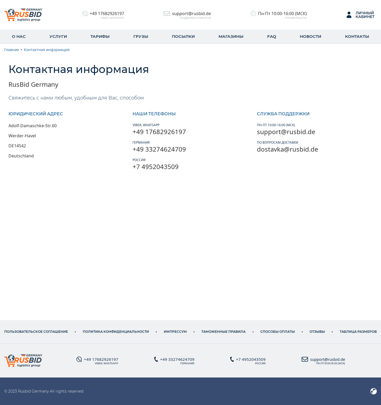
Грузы (140, 36)
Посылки (183, 36)
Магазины (231, 36)
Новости (310, 36)
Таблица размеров (358, 332)
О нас (19, 36)
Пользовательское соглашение (36, 332)
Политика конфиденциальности (116, 332)
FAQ (271, 36)
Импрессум (175, 332)
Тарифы (100, 36)
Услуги (58, 36)
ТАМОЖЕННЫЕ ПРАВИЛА (223, 332)
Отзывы (317, 332)
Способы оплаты (277, 332)
